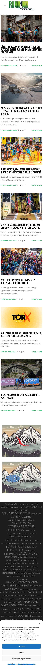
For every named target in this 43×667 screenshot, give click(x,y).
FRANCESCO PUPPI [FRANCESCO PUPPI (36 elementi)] (31, 567)
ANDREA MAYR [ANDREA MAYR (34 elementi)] (32, 504)
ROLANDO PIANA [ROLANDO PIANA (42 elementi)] (33, 619)
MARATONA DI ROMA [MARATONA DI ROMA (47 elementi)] (31, 595)
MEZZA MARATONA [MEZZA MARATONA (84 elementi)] (29, 608)
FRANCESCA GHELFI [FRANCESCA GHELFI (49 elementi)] (14, 566)
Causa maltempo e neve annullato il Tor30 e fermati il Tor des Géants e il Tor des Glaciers (21, 111)
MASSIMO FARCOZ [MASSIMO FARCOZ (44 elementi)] (33, 606)
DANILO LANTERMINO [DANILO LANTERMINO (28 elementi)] (31, 540)
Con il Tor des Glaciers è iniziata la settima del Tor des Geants (18, 282)
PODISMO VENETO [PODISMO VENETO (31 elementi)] (18, 619)
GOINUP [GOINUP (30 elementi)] (9, 576)
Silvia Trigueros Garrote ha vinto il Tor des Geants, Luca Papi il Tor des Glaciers (20, 226)
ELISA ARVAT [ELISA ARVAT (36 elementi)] (31, 547)
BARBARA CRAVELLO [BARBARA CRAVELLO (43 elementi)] (33, 507)
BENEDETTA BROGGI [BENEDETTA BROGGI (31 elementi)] (21, 510)
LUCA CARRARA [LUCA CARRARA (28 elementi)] (24, 589)
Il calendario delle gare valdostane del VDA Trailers (20, 396)
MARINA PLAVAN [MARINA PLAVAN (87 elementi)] (27, 601)
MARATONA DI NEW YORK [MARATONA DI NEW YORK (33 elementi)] (11, 596)
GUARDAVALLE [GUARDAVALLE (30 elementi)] (18, 576)
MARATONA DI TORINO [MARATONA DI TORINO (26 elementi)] (8, 599)
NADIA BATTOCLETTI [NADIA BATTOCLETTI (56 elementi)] (30, 612)
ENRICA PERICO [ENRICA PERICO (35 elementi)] (29, 550)
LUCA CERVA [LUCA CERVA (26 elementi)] (34, 589)
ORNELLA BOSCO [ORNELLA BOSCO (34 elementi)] (7, 616)
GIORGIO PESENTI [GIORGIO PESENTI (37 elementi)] (8, 573)
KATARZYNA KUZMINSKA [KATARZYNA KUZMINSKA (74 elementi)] (15, 585)
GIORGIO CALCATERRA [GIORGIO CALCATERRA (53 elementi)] (30, 570)
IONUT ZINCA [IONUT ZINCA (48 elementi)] (30, 576)
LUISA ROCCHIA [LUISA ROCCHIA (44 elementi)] (19, 592)
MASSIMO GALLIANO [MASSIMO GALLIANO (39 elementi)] (9, 609)
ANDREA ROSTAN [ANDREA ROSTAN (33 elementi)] (7, 507)
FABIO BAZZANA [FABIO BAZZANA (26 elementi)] (33, 557)
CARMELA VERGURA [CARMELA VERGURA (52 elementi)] (21, 523)
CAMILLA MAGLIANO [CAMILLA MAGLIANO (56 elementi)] (21, 517)
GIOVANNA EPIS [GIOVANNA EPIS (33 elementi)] (21, 573)
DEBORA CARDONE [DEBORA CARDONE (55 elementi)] (10, 543)
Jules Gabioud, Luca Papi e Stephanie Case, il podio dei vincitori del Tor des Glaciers (21, 171)
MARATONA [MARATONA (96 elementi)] (34, 592)
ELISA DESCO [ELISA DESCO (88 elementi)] (15, 550)
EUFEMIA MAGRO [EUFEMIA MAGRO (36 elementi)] (11, 557)
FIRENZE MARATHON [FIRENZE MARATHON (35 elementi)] (12, 563)
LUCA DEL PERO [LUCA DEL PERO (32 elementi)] (5, 592)
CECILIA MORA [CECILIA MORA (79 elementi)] (15, 529)
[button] (39, 623)
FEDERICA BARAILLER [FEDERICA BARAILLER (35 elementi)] (28, 560)
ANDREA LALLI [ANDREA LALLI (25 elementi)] (22, 504)
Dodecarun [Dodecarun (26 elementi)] (38, 543)
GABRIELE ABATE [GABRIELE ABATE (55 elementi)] (10, 569)
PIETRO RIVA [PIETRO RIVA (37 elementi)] (6, 619)
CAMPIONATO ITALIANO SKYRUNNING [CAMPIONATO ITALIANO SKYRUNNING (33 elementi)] (21, 520)
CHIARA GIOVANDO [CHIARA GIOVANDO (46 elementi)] (28, 533)
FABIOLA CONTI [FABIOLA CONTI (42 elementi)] (13, 560)
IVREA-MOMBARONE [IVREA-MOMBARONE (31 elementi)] (21, 579)
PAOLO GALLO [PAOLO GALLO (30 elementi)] (37, 616)
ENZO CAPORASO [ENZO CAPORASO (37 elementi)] (11, 554)
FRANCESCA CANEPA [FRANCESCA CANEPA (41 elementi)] (29, 563)
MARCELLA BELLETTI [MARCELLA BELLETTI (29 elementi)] (35, 599)
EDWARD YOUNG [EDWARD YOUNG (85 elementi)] (16, 546)
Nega (21, 652)
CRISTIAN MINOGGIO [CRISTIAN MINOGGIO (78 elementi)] (21, 536)
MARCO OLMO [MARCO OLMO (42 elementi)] (10, 602)
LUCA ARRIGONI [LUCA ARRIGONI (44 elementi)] (12, 589)
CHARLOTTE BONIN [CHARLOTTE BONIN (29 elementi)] (12, 533)
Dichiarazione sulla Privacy (26, 664)
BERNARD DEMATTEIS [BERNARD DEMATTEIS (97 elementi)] (16, 513)
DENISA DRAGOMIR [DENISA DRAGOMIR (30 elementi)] (27, 543)
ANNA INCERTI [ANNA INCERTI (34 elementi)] (18, 507)
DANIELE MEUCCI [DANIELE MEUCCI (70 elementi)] (13, 539)
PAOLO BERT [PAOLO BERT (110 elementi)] (22, 615)
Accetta (21, 646)
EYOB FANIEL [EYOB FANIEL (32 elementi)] (22, 557)
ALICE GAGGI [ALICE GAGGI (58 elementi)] (11, 504)
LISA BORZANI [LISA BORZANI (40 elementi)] (36, 586)
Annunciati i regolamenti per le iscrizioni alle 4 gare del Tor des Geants (21, 334)
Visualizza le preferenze (21, 659)
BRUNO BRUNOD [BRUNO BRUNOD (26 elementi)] (36, 514)
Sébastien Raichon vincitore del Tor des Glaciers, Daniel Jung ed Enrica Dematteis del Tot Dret (21, 49)
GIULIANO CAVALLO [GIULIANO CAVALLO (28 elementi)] (34, 573)
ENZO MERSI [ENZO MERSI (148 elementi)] (28, 553)
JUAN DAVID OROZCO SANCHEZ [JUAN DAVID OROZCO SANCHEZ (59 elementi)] (21, 582)
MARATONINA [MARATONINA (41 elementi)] (21, 599)
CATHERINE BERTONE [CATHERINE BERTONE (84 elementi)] (21, 526)
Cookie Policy (12, 664)
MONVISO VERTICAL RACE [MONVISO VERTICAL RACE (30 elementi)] (10, 612)
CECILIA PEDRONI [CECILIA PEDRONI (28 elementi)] (30, 530)
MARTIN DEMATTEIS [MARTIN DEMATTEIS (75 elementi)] (12, 605)
